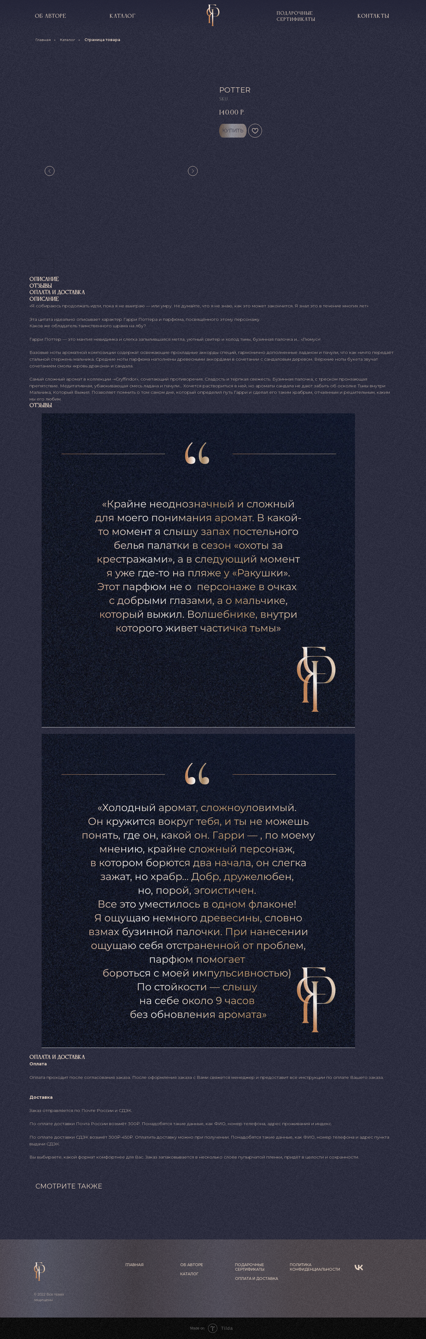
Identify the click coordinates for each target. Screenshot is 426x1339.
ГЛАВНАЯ (134, 1264)
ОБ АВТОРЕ (191, 1264)
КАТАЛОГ (123, 16)
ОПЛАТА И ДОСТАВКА (256, 1278)
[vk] (359, 1267)
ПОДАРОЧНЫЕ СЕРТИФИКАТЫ (249, 1267)
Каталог (67, 39)
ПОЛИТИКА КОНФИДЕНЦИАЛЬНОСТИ (315, 1267)
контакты (373, 16)
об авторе (50, 16)
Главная (43, 39)
